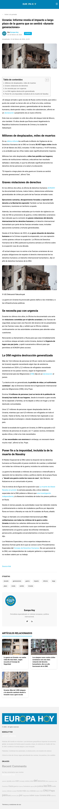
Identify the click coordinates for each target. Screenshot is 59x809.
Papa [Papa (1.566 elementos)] (52, 790)
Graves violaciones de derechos (16, 86)
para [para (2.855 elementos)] (5, 795)
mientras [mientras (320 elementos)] (4, 791)
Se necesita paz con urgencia (15, 88)
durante (6, 581)
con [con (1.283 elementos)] (17, 781)
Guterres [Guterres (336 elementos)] (21, 786)
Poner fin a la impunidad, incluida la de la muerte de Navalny (26, 94)
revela (13, 586)
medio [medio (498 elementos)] (54, 786)
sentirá (22, 586)
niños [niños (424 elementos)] (28, 791)
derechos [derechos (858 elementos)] (41, 781)
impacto (36, 581)
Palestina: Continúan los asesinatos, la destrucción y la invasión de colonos (27, 751)
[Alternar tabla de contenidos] (46, 80)
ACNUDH (51, 188)
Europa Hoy (14, 32)
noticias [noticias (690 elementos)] (33, 791)
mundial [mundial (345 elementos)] (14, 791)
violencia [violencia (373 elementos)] (53, 795)
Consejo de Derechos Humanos (26, 548)
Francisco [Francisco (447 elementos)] (5, 786)
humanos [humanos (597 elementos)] (26, 786)
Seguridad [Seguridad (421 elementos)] (26, 795)
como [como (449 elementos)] (13, 781)
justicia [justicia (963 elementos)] (40, 786)
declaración (9, 113)
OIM (32, 374)
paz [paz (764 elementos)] (9, 795)
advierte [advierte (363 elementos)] (4, 781)
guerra (27, 581)
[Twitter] (27, 621)
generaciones (17, 581)
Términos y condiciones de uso (11, 804)
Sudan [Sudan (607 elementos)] (37, 795)
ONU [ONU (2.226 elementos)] (46, 790)
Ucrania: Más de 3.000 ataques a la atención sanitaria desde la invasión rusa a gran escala (15, 692)
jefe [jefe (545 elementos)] (35, 786)
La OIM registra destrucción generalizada (19, 91)
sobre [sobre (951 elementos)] (31, 795)
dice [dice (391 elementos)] (47, 781)
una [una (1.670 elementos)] (48, 795)
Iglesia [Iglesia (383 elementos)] (32, 786)
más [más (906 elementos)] (24, 791)
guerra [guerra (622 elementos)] (15, 786)
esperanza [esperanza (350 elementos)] (51, 781)
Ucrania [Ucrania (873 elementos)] (43, 795)
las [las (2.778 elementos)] (45, 785)
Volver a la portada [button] (9, 14)
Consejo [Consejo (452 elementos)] (21, 781)
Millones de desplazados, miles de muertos (20, 83)
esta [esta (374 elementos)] (56, 781)
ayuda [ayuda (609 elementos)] (9, 781)
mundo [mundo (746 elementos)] (19, 791)
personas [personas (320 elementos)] (13, 795)
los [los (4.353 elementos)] (50, 785)
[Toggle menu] (57, 4)
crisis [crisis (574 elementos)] (31, 781)
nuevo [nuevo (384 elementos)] (38, 791)
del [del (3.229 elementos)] (35, 780)
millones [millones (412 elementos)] (9, 791)
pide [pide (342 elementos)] (17, 795)
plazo (5, 586)
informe (45, 581)
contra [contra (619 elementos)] (27, 781)
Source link (6, 566)
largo (53, 581)
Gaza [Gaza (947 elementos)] (10, 786)
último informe (13, 141)
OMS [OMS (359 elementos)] (41, 791)
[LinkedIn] (32, 621)
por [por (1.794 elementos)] (20, 795)
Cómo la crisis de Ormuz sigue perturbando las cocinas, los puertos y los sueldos (28, 755)
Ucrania (30, 586)
